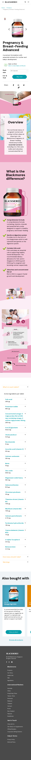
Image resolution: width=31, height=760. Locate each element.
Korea (9, 708)
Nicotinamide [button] (10, 442)
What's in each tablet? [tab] (11, 387)
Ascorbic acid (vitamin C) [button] (14, 449)
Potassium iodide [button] (11, 407)
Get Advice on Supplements (15, 726)
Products (9, 7)
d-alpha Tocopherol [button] (12, 540)
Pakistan (9, 713)
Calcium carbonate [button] (12, 456)
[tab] (15, 400)
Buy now (19, 77)
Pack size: (4, 71)
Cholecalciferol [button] (10, 435)
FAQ (8, 678)
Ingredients (10, 680)
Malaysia (9, 701)
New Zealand (10, 711)
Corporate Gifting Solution (14, 731)
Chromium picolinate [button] (12, 492)
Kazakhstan (10, 716)
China (8, 691)
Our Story (10, 673)
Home (3, 7)
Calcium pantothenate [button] (13, 516)
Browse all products (16, 640)
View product (13, 632)
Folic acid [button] (8, 399)
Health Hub (10, 675)
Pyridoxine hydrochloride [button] (14, 523)
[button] (25, 2)
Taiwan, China (11, 696)
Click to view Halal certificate (17, 66)
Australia (9, 688)
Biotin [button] (7, 463)
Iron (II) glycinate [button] (11, 428)
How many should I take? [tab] (12, 557)
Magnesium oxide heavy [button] (14, 478)
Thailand (9, 703)
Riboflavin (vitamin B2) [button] (13, 509)
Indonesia (10, 698)
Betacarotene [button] (10, 547)
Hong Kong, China (12, 693)
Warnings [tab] (6, 562)
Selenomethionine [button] (11, 485)
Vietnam (9, 706)
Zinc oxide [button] (9, 471)
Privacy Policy (11, 739)
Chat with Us (10, 724)
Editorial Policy (11, 742)
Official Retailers (11, 729)
